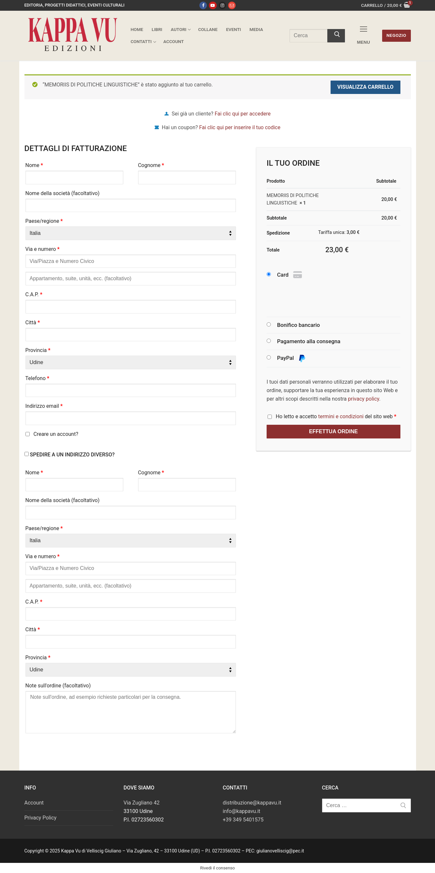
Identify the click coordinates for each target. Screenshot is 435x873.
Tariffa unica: (339, 232)
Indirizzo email (44, 406)
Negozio (396, 35)
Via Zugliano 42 (142, 803)
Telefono (37, 378)
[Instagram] (222, 5)
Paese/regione (44, 221)
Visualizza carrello (365, 87)
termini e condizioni (341, 416)
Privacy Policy (40, 818)
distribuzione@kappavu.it (252, 803)
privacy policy (363, 399)
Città (32, 322)
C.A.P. (33, 294)
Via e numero (42, 249)
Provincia (38, 350)
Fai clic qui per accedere (243, 114)
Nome (34, 165)
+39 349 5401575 (243, 820)
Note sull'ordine (58, 685)
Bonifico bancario (298, 325)
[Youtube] (212, 5)
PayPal (291, 358)
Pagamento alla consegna (308, 341)
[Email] (232, 5)
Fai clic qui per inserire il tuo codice (239, 127)
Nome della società (62, 193)
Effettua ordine (333, 431)
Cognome (151, 165)
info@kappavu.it (241, 811)
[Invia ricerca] (336, 36)
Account (34, 803)
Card (290, 275)
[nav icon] (363, 36)
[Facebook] (203, 5)
